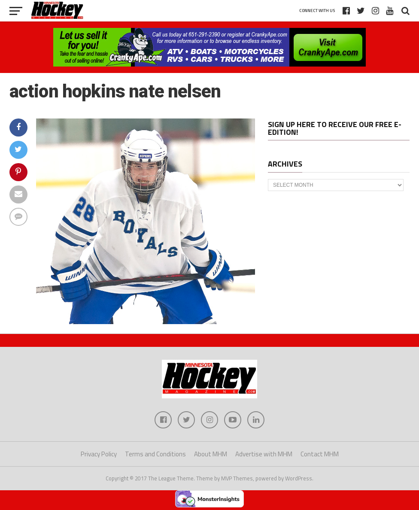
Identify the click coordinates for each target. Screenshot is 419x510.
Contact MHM (320, 454)
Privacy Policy (99, 454)
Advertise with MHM (263, 454)
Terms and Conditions (155, 454)
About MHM (210, 454)
